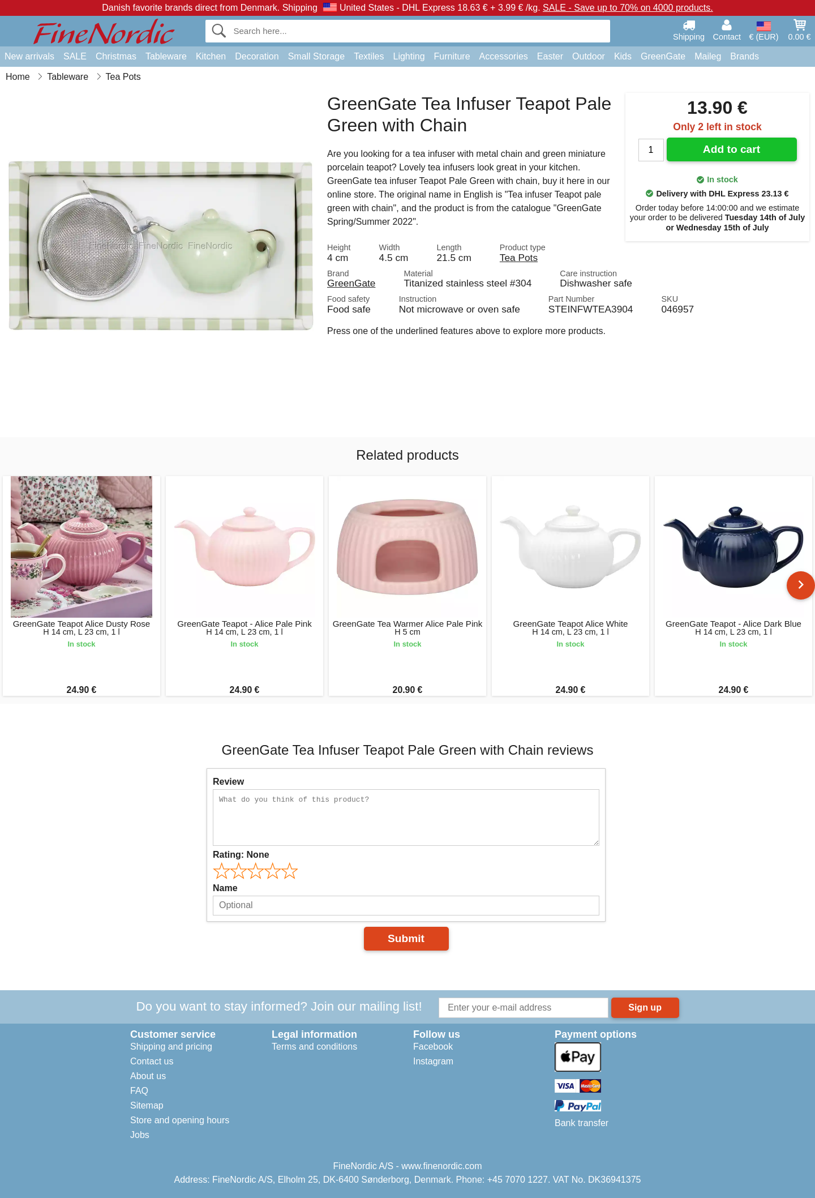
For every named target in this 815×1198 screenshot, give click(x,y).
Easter (550, 56)
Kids (623, 56)
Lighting (409, 56)
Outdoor (588, 56)
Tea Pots (519, 257)
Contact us (151, 1061)
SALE (75, 56)
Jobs (139, 1135)
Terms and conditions (314, 1046)
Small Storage (316, 56)
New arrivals (29, 56)
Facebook (433, 1046)
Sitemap (147, 1105)
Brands (744, 56)
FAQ (139, 1091)
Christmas (116, 56)
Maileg (707, 56)
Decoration (256, 56)
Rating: (241, 854)
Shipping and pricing (171, 1046)
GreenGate (663, 56)
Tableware (166, 56)
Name (225, 888)
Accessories (503, 56)
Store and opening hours (179, 1120)
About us (148, 1076)
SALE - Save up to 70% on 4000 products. (628, 7)
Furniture (452, 56)
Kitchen (211, 56)
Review (228, 781)
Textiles (369, 56)
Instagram (433, 1061)
